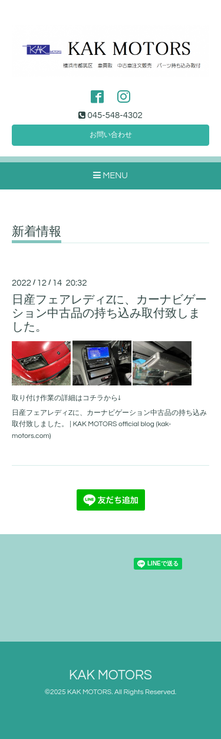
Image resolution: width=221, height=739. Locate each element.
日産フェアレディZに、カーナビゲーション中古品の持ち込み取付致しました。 (109, 313)
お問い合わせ (111, 135)
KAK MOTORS (110, 675)
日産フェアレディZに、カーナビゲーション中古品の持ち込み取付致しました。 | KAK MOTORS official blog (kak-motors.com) (109, 424)
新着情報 (36, 231)
